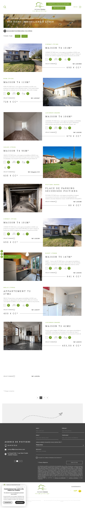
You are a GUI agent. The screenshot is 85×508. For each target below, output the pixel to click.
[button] (15, 461)
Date (25, 36)
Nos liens (71, 500)
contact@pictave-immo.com (16, 449)
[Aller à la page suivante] (47, 397)
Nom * (37, 428)
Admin (66, 500)
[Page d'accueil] (40, 7)
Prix (17, 36)
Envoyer (74, 462)
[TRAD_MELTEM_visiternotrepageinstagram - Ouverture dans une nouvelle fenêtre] (2, 254)
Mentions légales (60, 500)
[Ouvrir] (5, 7)
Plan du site (53, 500)
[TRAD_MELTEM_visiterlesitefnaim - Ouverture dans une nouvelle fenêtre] (79, 491)
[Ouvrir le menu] (77, 7)
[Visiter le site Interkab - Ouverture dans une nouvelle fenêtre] (74, 491)
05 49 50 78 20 (12, 445)
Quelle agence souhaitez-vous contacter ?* (49, 442)
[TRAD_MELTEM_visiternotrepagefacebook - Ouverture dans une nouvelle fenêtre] (2, 251)
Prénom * (64, 428)
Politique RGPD (77, 500)
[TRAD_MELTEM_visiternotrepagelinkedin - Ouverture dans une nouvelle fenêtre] (2, 257)
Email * (38, 435)
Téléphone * (65, 435)
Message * (39, 449)
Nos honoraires (47, 500)
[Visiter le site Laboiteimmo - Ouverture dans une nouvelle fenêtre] (9, 501)
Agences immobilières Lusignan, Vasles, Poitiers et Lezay (23, 18)
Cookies (61, 501)
